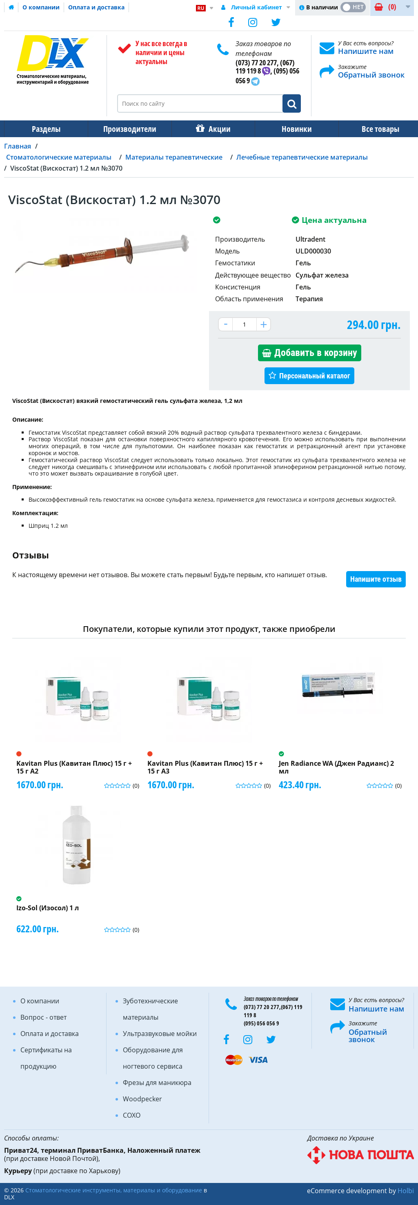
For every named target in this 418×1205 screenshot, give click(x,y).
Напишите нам (366, 51)
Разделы (45, 128)
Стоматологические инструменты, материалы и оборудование (113, 1190)
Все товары (373, 128)
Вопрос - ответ (43, 1017)
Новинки (291, 128)
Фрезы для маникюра (157, 1082)
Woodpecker (142, 1098)
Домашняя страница (11, 7)
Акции (216, 128)
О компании (41, 7)
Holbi (406, 1190)
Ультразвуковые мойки (160, 1033)
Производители (127, 128)
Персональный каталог (314, 375)
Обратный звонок (371, 74)
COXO (131, 1115)
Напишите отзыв (376, 579)
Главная (17, 146)
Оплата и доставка (96, 7)
